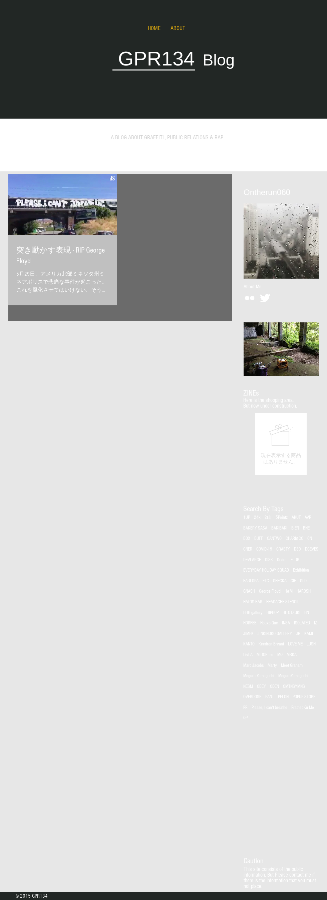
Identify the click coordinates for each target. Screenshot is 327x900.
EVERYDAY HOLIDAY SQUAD (266, 570)
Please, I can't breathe (269, 707)
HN (306, 612)
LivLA (248, 654)
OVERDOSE (252, 697)
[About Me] (252, 286)
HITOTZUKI (291, 612)
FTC (266, 581)
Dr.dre (282, 560)
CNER (247, 549)
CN (309, 538)
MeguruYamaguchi (293, 676)
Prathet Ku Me (302, 707)
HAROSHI (304, 591)
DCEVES (311, 549)
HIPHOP (273, 612)
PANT (269, 697)
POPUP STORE (304, 697)
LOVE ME (295, 644)
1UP (246, 517)
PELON (283, 697)
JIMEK (248, 633)
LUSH (311, 644)
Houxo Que (269, 623)
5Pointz (282, 517)
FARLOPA (251, 581)
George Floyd (270, 591)
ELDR (295, 560)
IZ (315, 623)
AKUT (296, 517)
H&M (289, 591)
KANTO (249, 644)
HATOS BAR (252, 602)
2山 (268, 517)
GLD (303, 581)
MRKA (292, 654)
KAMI (308, 633)
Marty (272, 665)
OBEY (261, 686)
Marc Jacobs (253, 665)
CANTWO (274, 538)
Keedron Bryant (271, 644)
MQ (280, 654)
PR (245, 707)
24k (257, 517)
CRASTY (283, 549)
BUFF (258, 538)
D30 (297, 549)
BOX (246, 538)
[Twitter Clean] (265, 298)
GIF (293, 581)
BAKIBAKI (279, 528)
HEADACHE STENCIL (282, 602)
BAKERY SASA (255, 528)
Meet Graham (292, 665)
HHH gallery (253, 612)
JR (298, 633)
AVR (308, 517)
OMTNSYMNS (294, 686)
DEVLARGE (252, 560)
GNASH (249, 591)
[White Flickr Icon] (250, 298)
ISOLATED (302, 623)
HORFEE (249, 623)
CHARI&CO (294, 538)
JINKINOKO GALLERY (275, 633)
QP (245, 718)
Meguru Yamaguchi (258, 676)
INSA (286, 623)
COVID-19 (264, 549)
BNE (306, 528)
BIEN (295, 528)
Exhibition (301, 570)
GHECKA (280, 581)
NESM (248, 686)
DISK (269, 560)
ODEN (274, 686)
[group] (281, 444)
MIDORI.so (265, 654)
